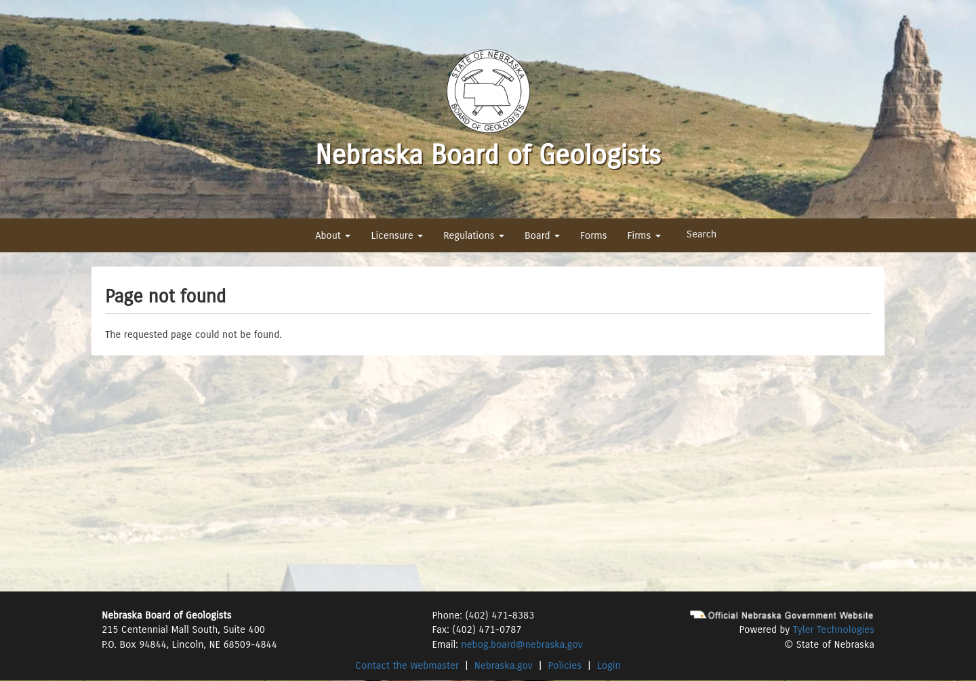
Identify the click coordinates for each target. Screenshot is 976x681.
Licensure (397, 235)
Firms (643, 235)
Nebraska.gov (503, 665)
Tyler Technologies (833, 629)
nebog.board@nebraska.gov (521, 644)
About (332, 235)
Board (542, 235)
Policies (565, 665)
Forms (593, 235)
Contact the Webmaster (407, 665)
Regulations (473, 235)
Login (609, 665)
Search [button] (702, 234)
